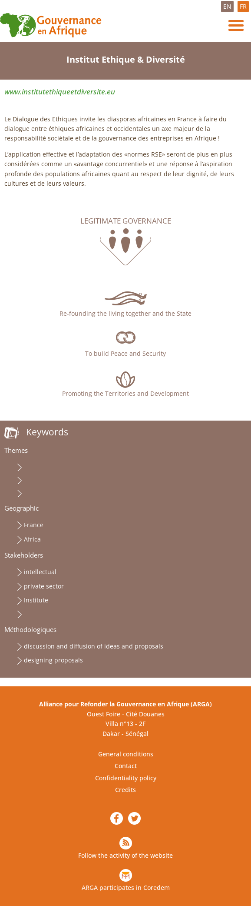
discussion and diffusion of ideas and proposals (93, 646)
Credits (125, 790)
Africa (32, 539)
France (33, 525)
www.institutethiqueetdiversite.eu (59, 92)
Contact (126, 766)
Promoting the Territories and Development (125, 393)
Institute (36, 600)
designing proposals (53, 660)
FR (243, 6)
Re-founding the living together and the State (125, 313)
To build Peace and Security (125, 353)
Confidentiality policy (125, 778)
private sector (44, 586)
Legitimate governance (125, 221)
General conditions (125, 754)
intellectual (40, 572)
